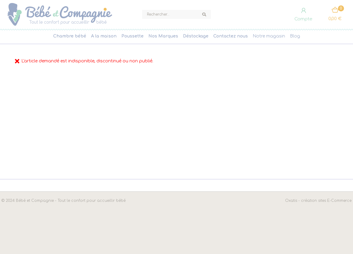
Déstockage (195, 36)
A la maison (104, 36)
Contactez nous (230, 36)
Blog (295, 36)
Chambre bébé (69, 36)
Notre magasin (269, 36)
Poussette (132, 36)
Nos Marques (163, 36)
